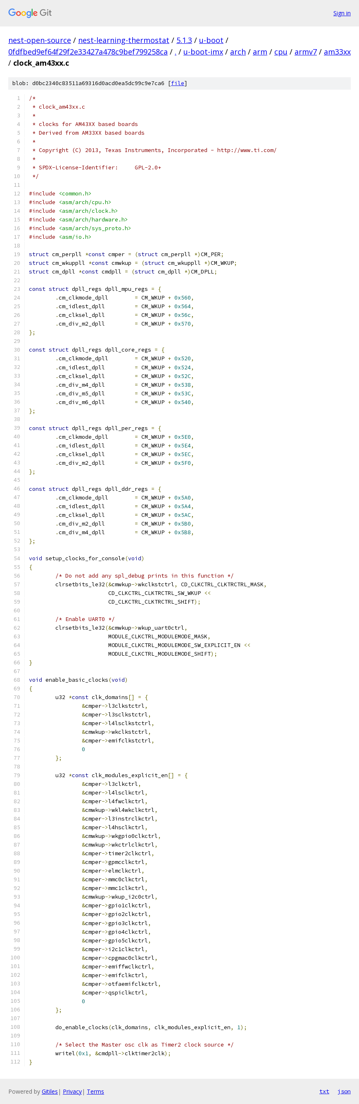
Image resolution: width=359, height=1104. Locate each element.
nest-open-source (39, 40)
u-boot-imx (203, 52)
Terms (95, 1091)
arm (260, 52)
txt (324, 1091)
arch (238, 52)
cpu (281, 52)
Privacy (72, 1091)
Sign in (342, 13)
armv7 (306, 52)
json (344, 1091)
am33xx (337, 52)
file (177, 83)
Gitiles (50, 1091)
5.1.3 (184, 40)
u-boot (211, 40)
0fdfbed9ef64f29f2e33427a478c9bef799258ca (88, 52)
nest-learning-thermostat (123, 40)
